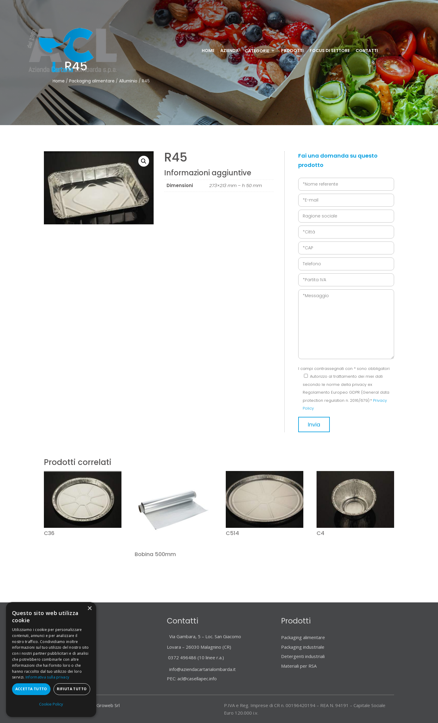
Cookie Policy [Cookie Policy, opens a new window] (51, 704)
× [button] (89, 608)
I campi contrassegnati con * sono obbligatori (344, 368)
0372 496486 (182, 657)
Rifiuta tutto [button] (72, 688)
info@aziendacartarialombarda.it (201, 669)
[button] (143, 161)
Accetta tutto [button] (31, 688)
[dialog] (51, 659)
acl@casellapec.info (197, 678)
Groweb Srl (108, 705)
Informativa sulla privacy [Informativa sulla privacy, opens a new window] (47, 677)
